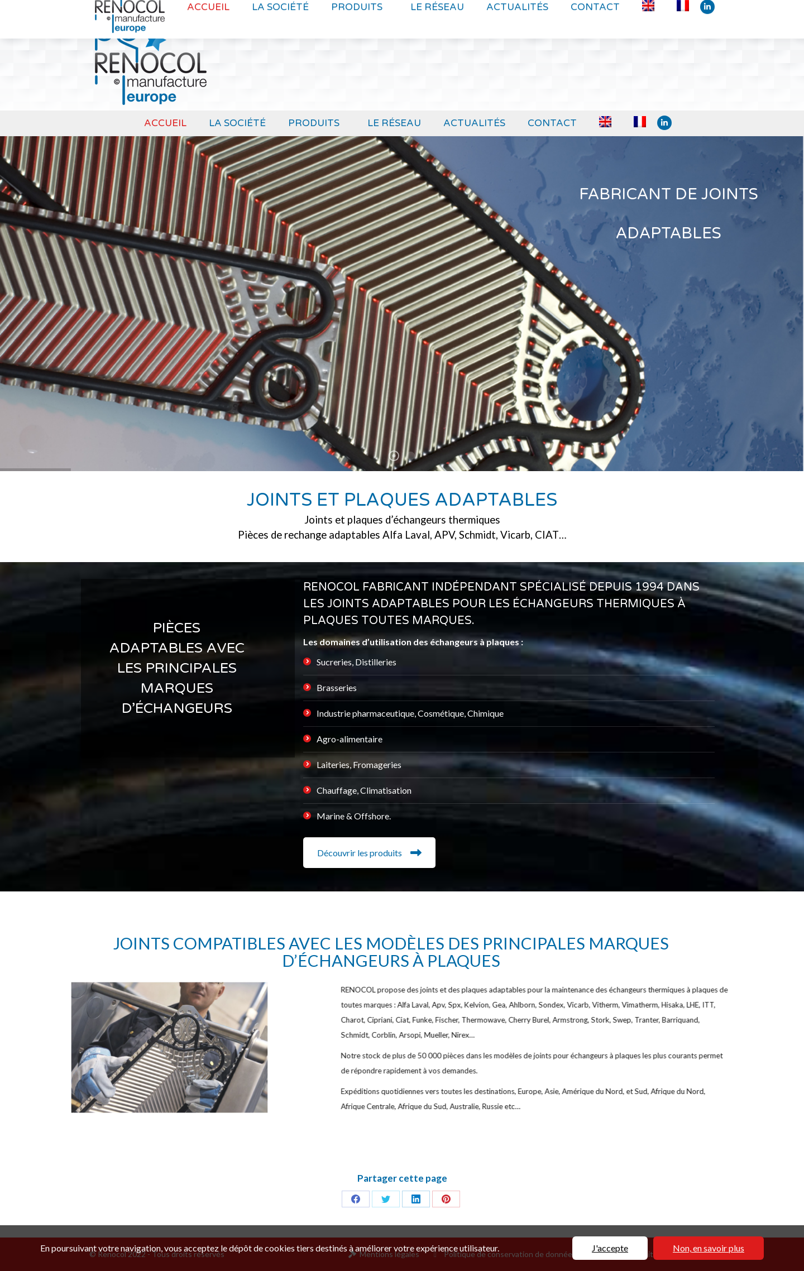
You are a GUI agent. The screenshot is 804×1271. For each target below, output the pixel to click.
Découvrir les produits (369, 852)
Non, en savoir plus (708, 1248)
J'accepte (610, 1248)
